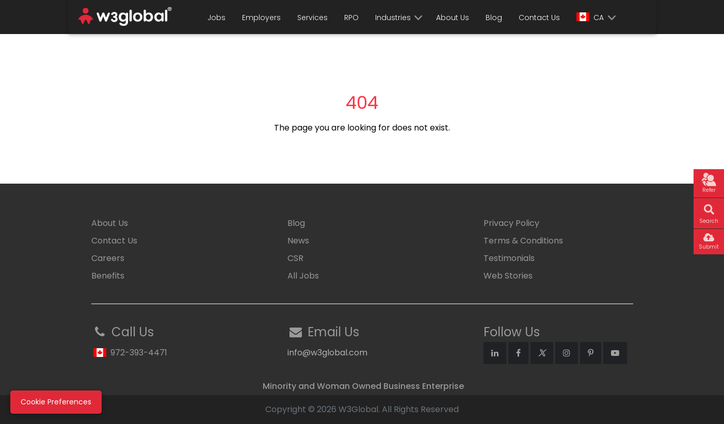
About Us (452, 17)
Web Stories (508, 276)
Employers (261, 17)
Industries (393, 17)
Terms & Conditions (523, 241)
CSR (295, 258)
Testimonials (509, 258)
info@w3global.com (327, 352)
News (298, 241)
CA (590, 17)
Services (312, 17)
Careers (107, 258)
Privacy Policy (511, 223)
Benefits (107, 276)
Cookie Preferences (56, 402)
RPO (351, 17)
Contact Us (539, 17)
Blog (494, 17)
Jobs (216, 17)
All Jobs (303, 276)
